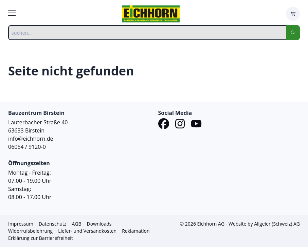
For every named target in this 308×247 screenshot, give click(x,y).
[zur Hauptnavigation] (12, 14)
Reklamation (135, 231)
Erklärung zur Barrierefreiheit (40, 238)
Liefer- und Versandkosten (87, 231)
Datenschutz (52, 223)
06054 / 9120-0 (27, 147)
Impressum (20, 223)
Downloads (99, 223)
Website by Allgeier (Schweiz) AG (264, 223)
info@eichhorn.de (30, 138)
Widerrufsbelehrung (30, 231)
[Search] (293, 32)
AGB (76, 223)
